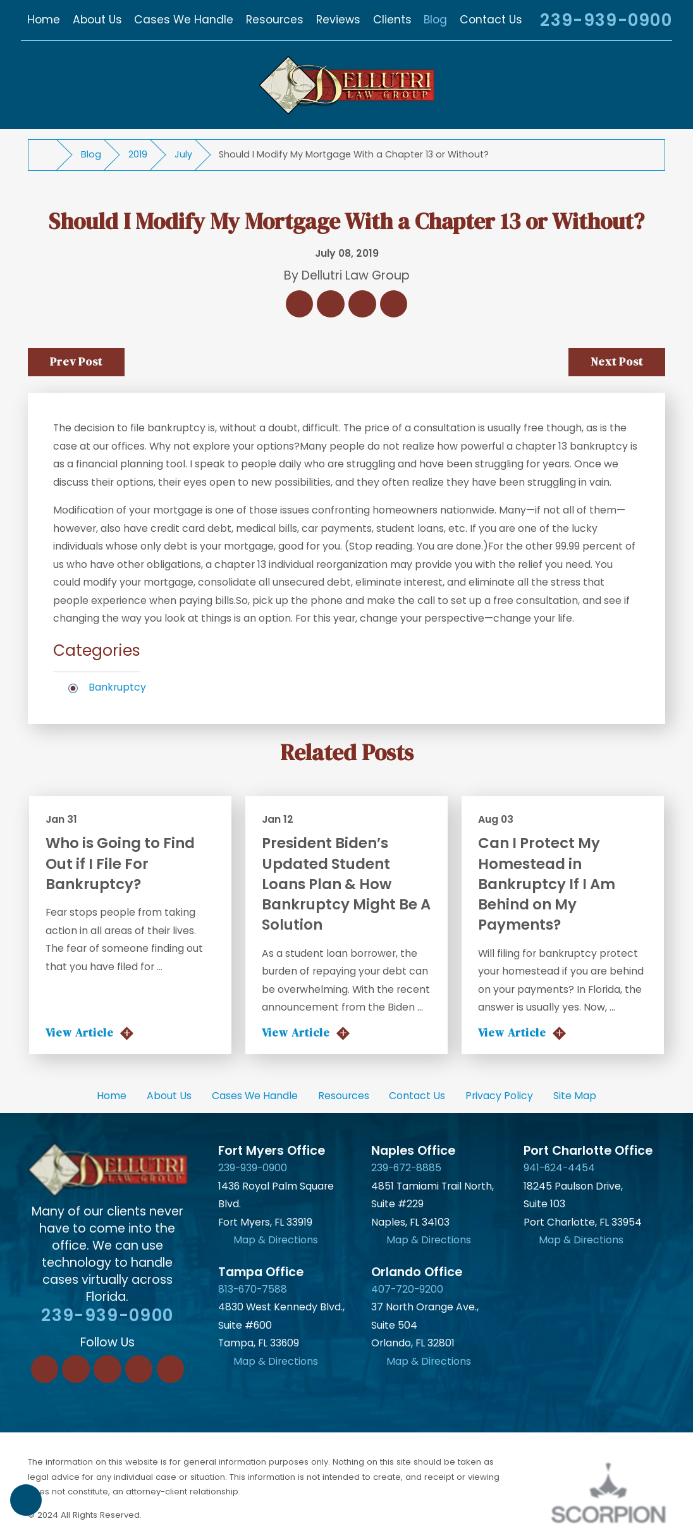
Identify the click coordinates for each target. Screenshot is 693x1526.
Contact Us (417, 1095)
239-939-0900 (606, 20)
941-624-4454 (559, 1167)
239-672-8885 (406, 1167)
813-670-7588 (252, 1289)
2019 (137, 154)
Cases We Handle (255, 1095)
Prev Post (76, 361)
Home (111, 1095)
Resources (343, 1095)
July (183, 154)
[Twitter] (107, 1369)
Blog (91, 154)
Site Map (574, 1095)
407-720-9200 (407, 1289)
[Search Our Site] (515, 22)
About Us (169, 1095)
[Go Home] (48, 155)
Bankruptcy (117, 687)
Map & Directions (275, 1240)
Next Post (617, 361)
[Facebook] (45, 1369)
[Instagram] (139, 1369)
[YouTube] (171, 1369)
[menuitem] (43, 20)
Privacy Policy (499, 1095)
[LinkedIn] (76, 1369)
